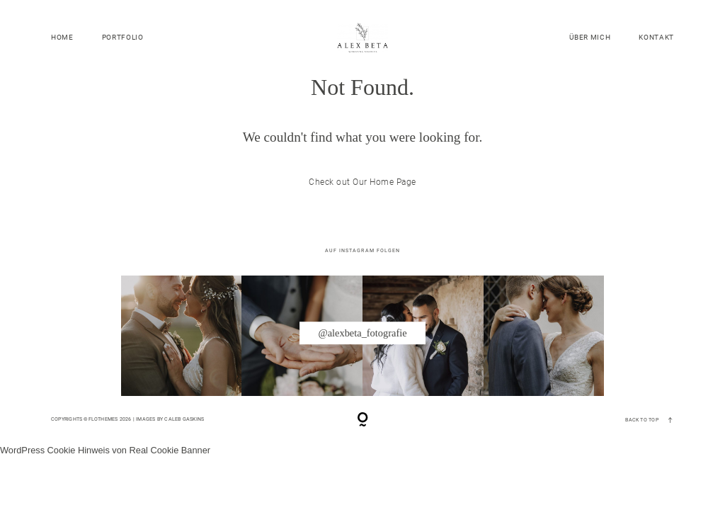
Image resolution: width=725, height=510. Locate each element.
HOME (62, 37)
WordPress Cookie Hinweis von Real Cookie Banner (105, 450)
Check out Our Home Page (362, 182)
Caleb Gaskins (184, 419)
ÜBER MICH (589, 37)
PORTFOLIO (123, 37)
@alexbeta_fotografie (362, 333)
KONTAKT (656, 37)
